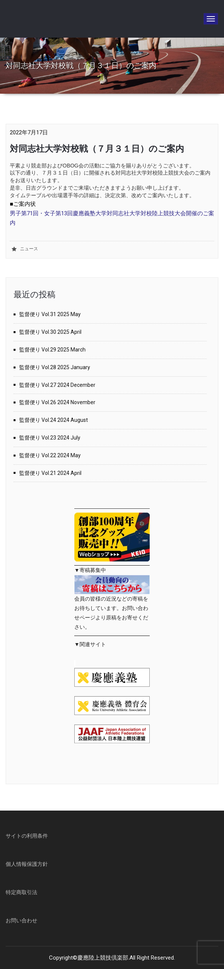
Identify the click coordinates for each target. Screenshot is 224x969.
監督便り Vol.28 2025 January (54, 367)
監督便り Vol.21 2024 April (50, 473)
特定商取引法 (21, 892)
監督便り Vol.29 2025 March (52, 350)
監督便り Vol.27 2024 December (57, 385)
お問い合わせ (21, 920)
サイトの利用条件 (27, 836)
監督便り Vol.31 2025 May (50, 314)
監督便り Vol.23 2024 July (49, 438)
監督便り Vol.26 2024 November (57, 402)
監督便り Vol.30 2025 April (50, 332)
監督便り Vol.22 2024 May (50, 455)
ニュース (29, 248)
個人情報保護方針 (27, 864)
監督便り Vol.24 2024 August (53, 420)
